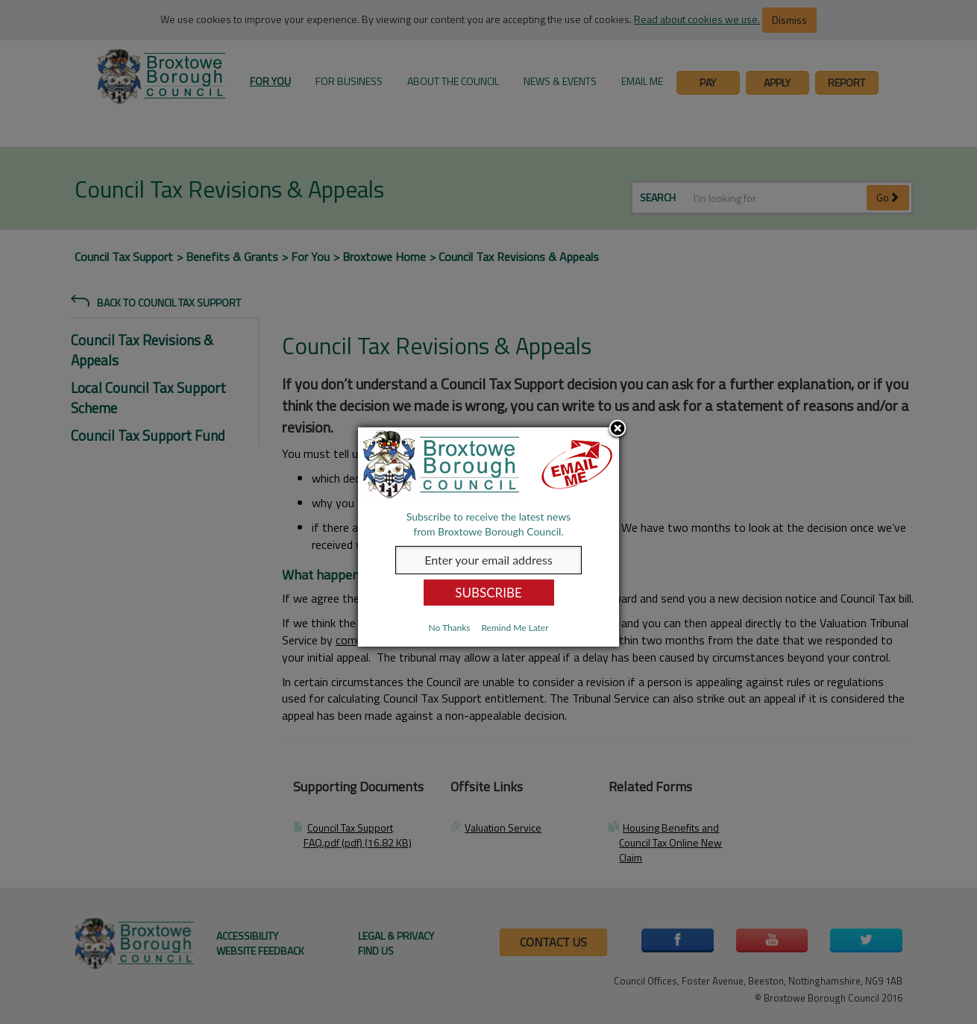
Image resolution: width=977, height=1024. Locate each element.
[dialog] (488, 537)
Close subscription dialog (617, 429)
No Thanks (449, 627)
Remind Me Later (514, 627)
